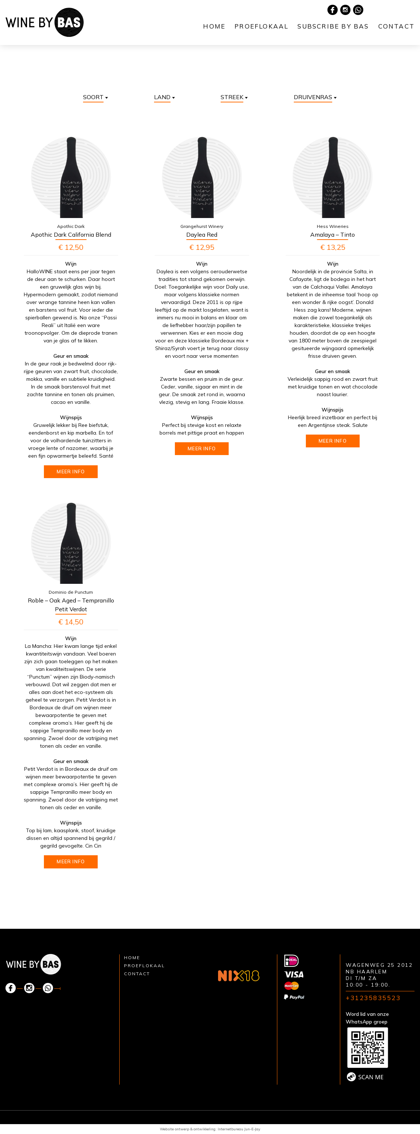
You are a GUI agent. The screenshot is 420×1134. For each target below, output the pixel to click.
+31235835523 (373, 998)
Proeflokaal (261, 26)
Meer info (71, 471)
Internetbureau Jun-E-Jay (239, 1129)
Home (214, 26)
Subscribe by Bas (333, 26)
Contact (396, 26)
